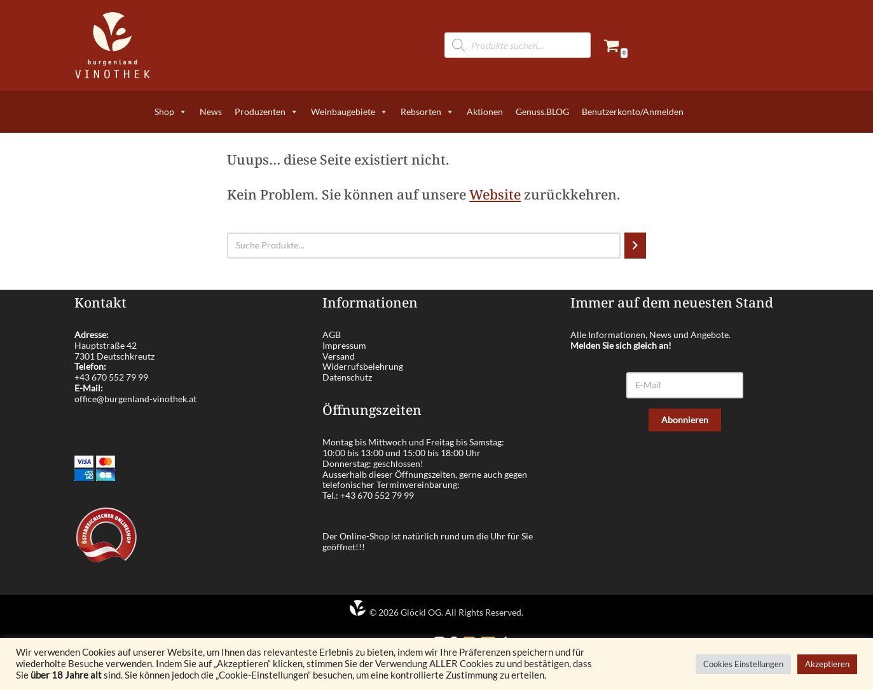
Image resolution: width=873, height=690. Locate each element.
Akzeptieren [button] (827, 664)
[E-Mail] (684, 385)
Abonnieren (684, 419)
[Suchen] (635, 246)
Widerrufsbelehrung (362, 366)
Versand (338, 356)
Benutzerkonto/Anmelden (633, 111)
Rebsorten (427, 112)
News (211, 111)
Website (495, 194)
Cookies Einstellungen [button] (743, 664)
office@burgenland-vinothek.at (135, 398)
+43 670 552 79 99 (111, 377)
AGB (331, 334)
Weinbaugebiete (349, 112)
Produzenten (266, 112)
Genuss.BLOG (542, 111)
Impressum (344, 345)
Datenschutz (347, 377)
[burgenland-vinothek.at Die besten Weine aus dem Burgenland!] (112, 45)
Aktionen (485, 111)
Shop (171, 112)
